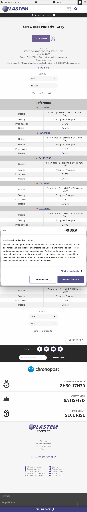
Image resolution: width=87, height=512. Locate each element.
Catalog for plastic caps (35, 473)
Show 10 (43, 86)
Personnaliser (43, 279)
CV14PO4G (44, 183)
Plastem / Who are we (34, 475)
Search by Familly (43, 15)
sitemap (53, 473)
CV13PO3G (44, 132)
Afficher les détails (70, 271)
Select (43, 78)
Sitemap (6, 495)
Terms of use (55, 469)
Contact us (54, 475)
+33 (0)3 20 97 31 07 (10, 2)
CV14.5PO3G (45, 158)
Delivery (53, 467)
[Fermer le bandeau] (83, 230)
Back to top (76, 339)
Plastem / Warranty (33, 471)
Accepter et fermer (71, 279)
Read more (43, 67)
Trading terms (55, 471)
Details (65, 128)
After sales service (33, 467)
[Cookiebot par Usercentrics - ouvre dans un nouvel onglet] (65, 231)
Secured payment (32, 469)
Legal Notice (8, 502)
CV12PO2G (44, 107)
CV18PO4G (44, 208)
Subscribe (58, 357)
